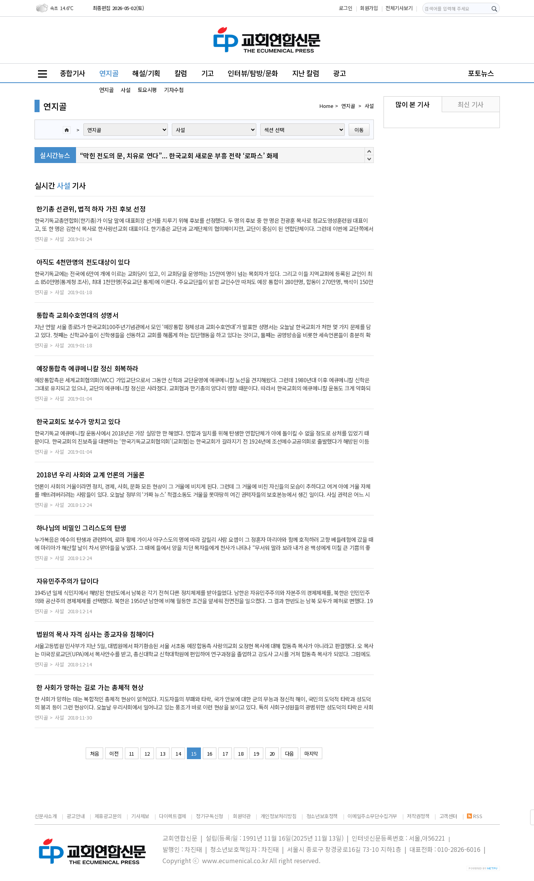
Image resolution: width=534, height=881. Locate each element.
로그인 (346, 8)
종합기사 (72, 73)
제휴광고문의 (108, 816)
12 (147, 753)
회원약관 (242, 816)
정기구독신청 (209, 816)
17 (225, 753)
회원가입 (369, 8)
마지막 (311, 753)
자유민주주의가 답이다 (67, 581)
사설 (125, 90)
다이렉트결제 (172, 816)
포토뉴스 (481, 73)
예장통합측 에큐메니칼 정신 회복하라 (87, 368)
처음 (94, 753)
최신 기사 (471, 104)
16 (209, 753)
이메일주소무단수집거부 (372, 816)
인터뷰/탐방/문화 (253, 73)
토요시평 (147, 90)
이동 (359, 130)
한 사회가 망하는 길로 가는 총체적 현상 (90, 687)
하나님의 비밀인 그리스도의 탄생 (81, 527)
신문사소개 (46, 816)
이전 (113, 753)
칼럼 (181, 73)
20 (272, 753)
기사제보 (140, 816)
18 (240, 753)
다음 (289, 753)
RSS (474, 816)
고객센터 (448, 816)
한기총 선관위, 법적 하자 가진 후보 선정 (91, 208)
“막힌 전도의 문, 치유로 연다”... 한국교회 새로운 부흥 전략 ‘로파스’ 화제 (179, 155)
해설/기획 (146, 73)
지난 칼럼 (306, 73)
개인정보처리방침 (279, 816)
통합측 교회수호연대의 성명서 (77, 315)
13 (162, 753)
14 (178, 753)
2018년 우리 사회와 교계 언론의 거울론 (90, 474)
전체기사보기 (399, 8)
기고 (207, 73)
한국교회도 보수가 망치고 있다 (78, 421)
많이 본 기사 (412, 104)
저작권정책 (418, 816)
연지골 (109, 73)
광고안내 (76, 816)
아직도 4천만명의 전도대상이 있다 (83, 262)
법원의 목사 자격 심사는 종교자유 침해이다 (95, 634)
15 (193, 753)
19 (256, 753)
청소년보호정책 (322, 816)
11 (131, 753)
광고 (339, 73)
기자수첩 (173, 90)
